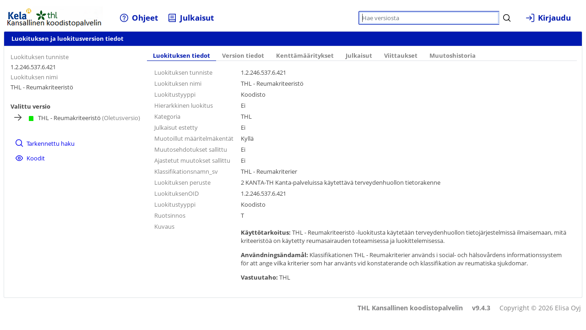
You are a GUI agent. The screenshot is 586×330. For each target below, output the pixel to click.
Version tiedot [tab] (243, 56)
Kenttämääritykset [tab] (305, 56)
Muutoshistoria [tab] (452, 56)
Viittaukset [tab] (401, 56)
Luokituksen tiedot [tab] (181, 56)
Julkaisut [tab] (359, 56)
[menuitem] (139, 17)
